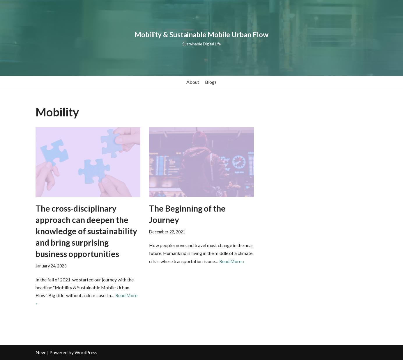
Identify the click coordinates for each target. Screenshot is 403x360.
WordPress (86, 352)
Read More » (232, 261)
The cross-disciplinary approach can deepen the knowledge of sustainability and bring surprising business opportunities (86, 231)
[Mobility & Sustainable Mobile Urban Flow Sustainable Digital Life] (201, 38)
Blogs (211, 82)
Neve (41, 352)
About (192, 82)
